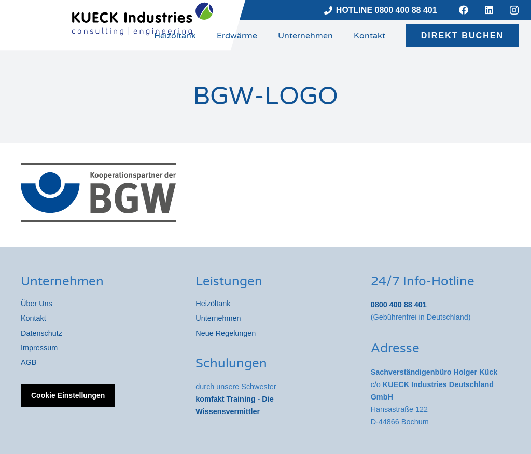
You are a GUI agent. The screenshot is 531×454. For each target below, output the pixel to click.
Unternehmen (218, 318)
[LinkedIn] (489, 10)
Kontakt (33, 318)
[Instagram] (514, 10)
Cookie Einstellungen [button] (68, 395)
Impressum (39, 347)
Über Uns (36, 303)
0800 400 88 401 (399, 304)
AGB (28, 362)
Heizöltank (212, 303)
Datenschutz (41, 333)
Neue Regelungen (225, 333)
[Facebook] (463, 10)
